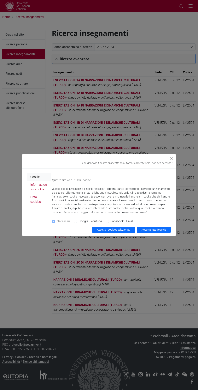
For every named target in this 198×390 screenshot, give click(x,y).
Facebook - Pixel (121, 221)
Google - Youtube (90, 221)
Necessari (63, 221)
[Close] (171, 159)
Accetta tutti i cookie (154, 229)
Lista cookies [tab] (35, 199)
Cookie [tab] (35, 177)
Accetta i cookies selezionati (113, 229)
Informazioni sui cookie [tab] (39, 187)
